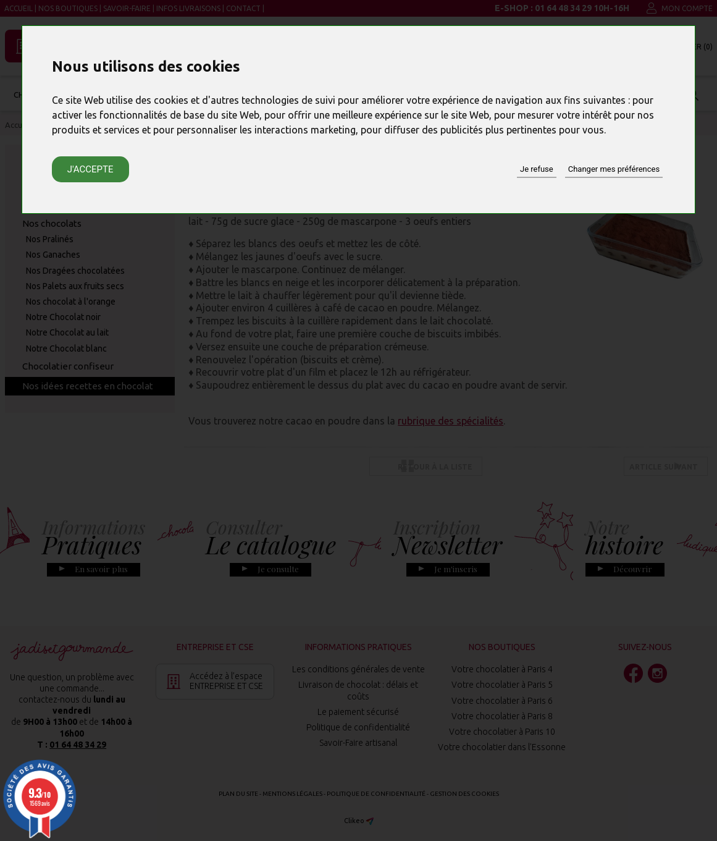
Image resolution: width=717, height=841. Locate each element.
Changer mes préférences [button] (614, 169)
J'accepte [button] (90, 169)
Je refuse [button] (536, 169)
